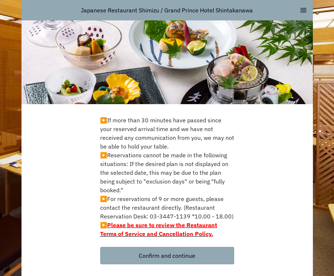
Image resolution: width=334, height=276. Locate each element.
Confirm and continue (167, 255)
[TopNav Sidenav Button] (303, 10)
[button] (167, 255)
